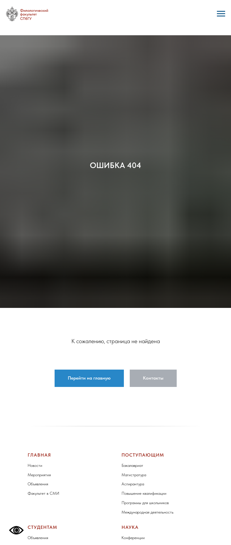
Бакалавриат (132, 465)
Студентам (42, 527)
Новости (35, 465)
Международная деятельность (147, 512)
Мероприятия (39, 474)
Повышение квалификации (144, 493)
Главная (39, 455)
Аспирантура (133, 484)
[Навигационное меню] (221, 14)
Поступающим (143, 455)
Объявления (38, 484)
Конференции (133, 537)
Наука (130, 527)
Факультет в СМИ (43, 493)
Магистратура (134, 474)
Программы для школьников (145, 502)
